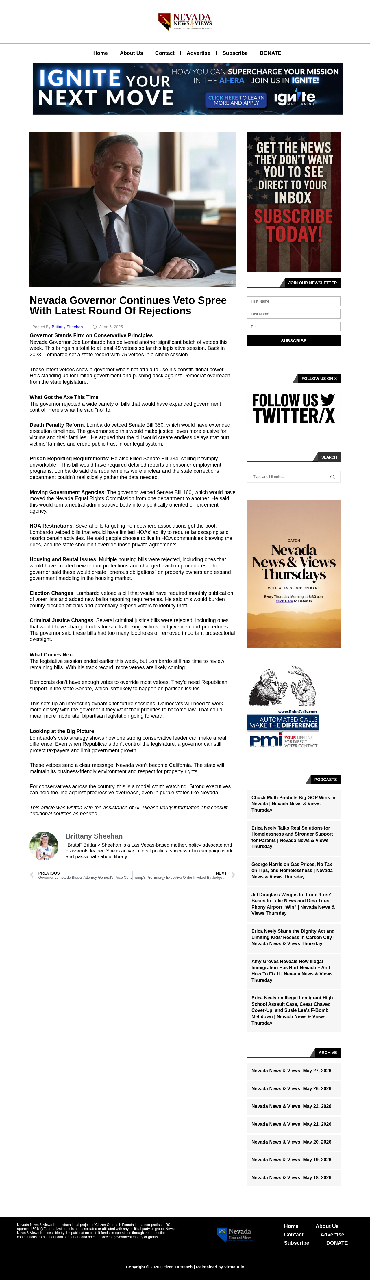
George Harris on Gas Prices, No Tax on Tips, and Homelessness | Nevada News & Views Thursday (292, 870)
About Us (131, 53)
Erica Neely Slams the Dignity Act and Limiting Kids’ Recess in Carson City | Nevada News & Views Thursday (293, 937)
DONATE (271, 53)
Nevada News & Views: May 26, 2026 (291, 1088)
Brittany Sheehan (68, 326)
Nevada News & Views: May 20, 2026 (291, 1142)
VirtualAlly (234, 1267)
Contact (165, 53)
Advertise (198, 53)
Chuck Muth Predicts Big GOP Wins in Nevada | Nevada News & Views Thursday (293, 803)
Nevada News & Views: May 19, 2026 (291, 1159)
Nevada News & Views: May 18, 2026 (291, 1177)
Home (100, 53)
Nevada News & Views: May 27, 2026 (291, 1070)
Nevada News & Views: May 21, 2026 (291, 1124)
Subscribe (235, 53)
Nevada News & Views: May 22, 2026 (291, 1106)
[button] (183, 111)
